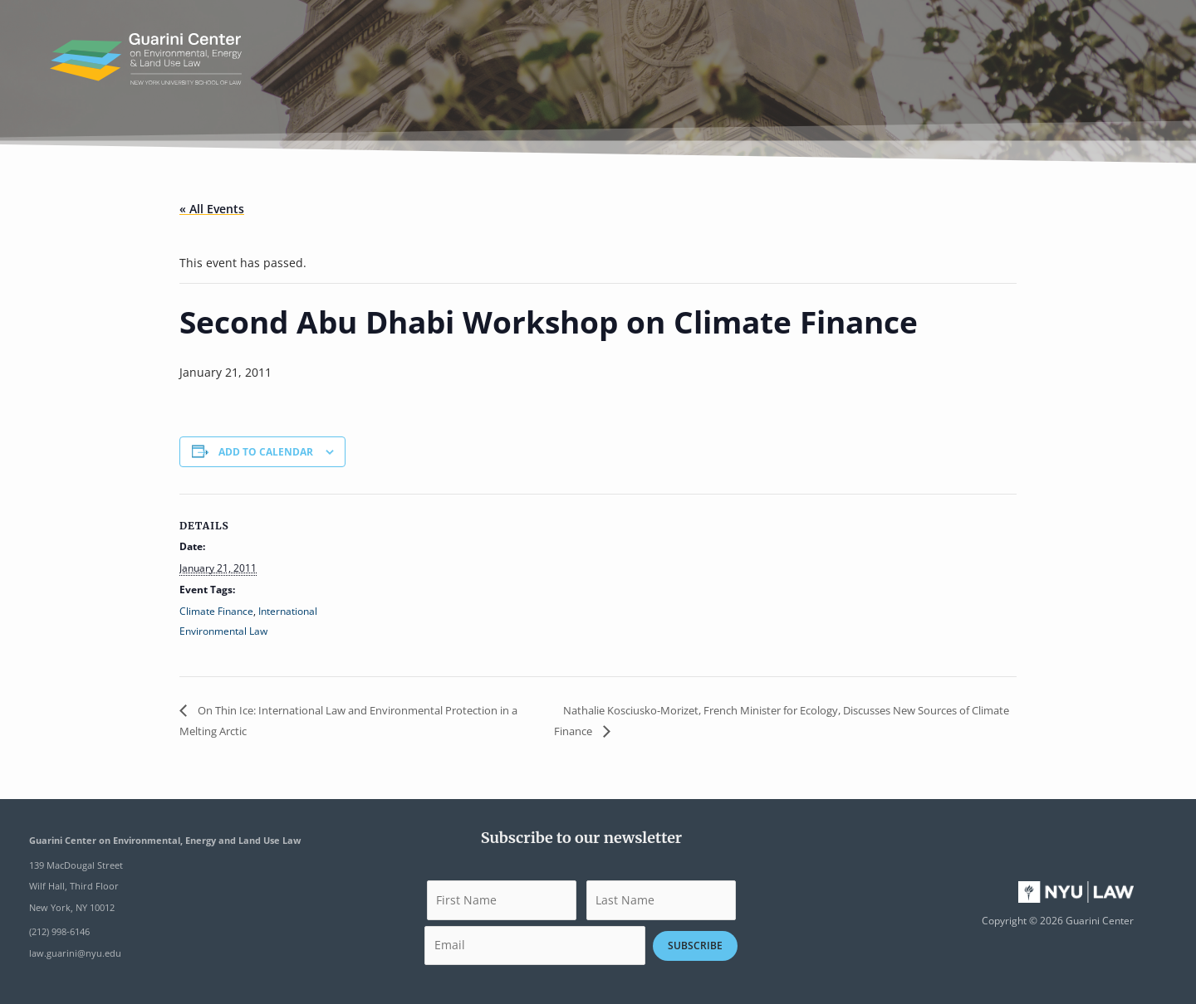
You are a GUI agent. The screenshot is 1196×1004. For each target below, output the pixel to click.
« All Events (211, 209)
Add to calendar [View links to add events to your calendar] (265, 452)
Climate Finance (216, 611)
